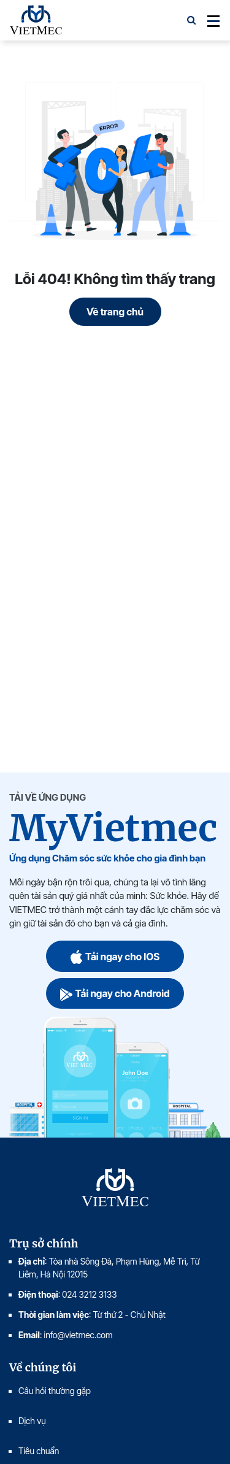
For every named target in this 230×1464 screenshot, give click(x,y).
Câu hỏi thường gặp (54, 1390)
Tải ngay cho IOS (115, 956)
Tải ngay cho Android (114, 993)
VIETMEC (36, 20)
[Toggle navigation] (209, 20)
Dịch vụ (32, 1421)
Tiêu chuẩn (38, 1451)
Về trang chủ (115, 312)
